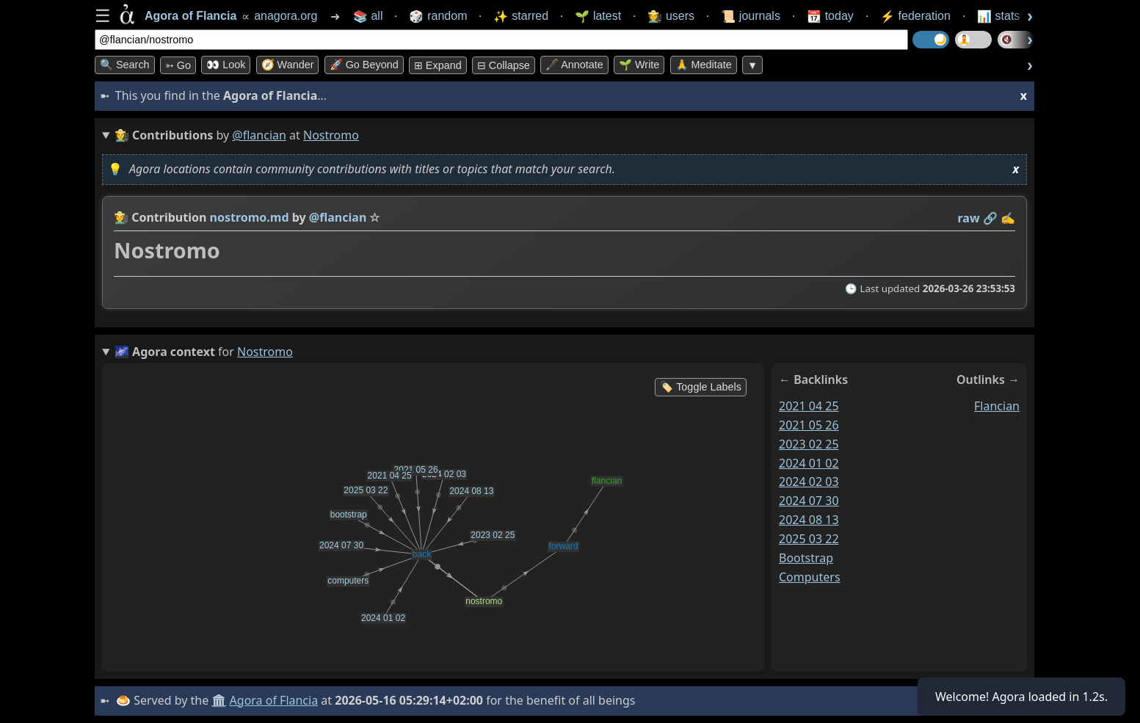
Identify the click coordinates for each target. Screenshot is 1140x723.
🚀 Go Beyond (364, 64)
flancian (997, 406)
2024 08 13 (809, 520)
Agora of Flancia (274, 700)
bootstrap (806, 558)
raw (969, 218)
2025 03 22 (809, 539)
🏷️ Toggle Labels (700, 387)
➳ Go (178, 65)
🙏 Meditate (703, 64)
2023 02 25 (809, 444)
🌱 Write (639, 64)
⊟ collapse (503, 65)
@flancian (259, 135)
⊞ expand (438, 65)
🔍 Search (125, 64)
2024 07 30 (809, 501)
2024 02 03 (809, 481)
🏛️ (218, 700)
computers (810, 577)
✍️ (1008, 218)
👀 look (225, 64)
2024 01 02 (809, 462)
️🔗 (990, 218)
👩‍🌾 (121, 217)
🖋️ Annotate (574, 64)
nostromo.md (249, 217)
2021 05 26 (809, 425)
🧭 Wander (287, 64)
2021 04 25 (809, 406)
